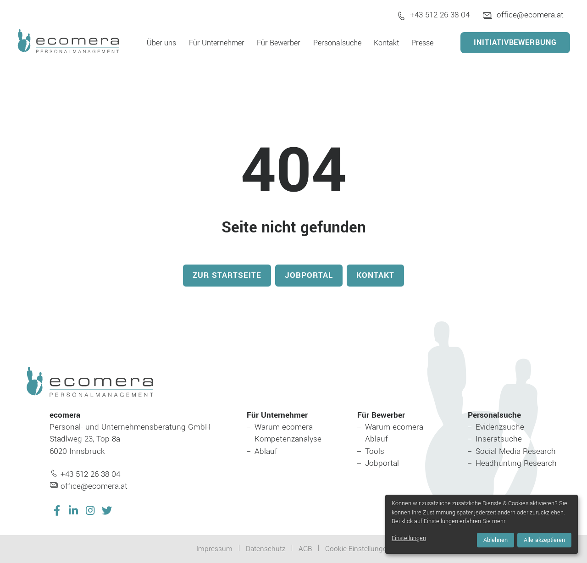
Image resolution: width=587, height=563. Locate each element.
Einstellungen (409, 538)
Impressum (214, 549)
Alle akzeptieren (544, 540)
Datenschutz (265, 549)
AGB (305, 549)
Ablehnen (495, 540)
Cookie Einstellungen (358, 549)
